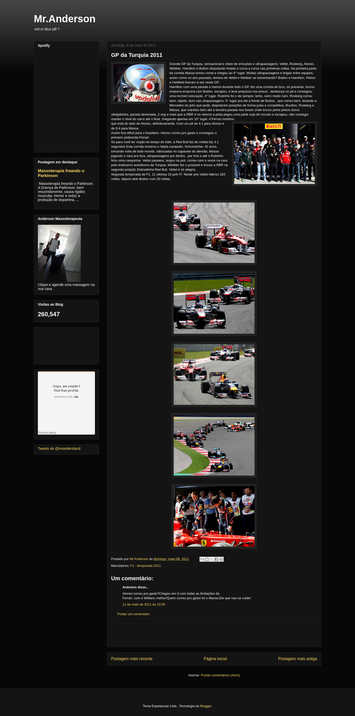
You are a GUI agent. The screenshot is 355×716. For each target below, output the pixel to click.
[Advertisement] (214, 635)
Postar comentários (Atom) (220, 675)
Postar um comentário (133, 614)
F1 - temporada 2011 (145, 566)
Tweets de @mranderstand (59, 448)
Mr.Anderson (64, 18)
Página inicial (215, 659)
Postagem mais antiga (297, 659)
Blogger (205, 706)
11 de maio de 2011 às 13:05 (143, 604)
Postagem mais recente (132, 659)
